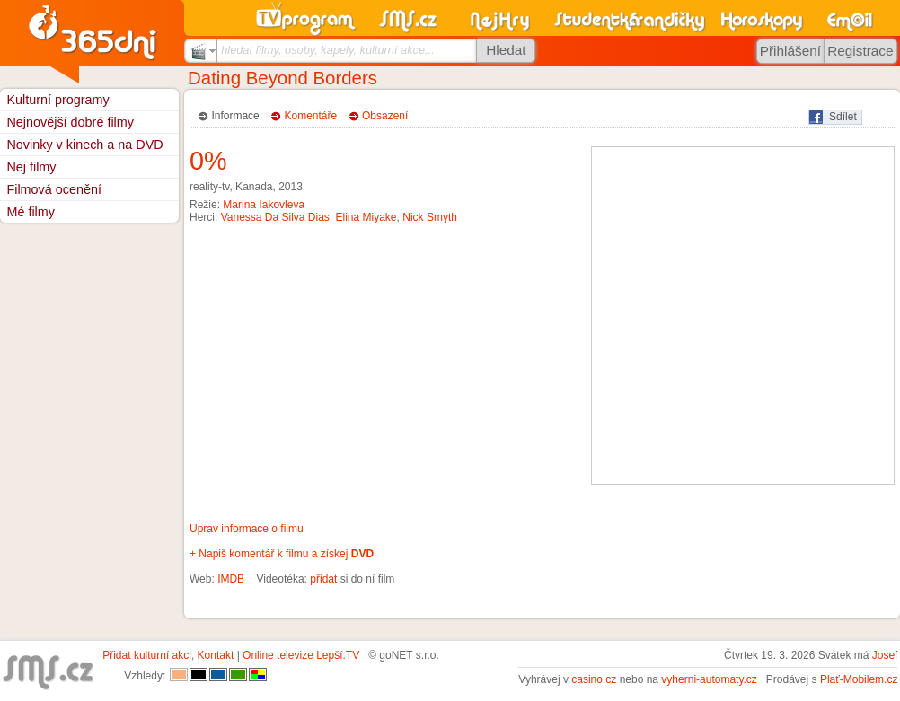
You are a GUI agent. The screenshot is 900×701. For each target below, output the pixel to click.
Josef (885, 655)
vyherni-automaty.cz (708, 679)
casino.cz (593, 679)
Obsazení (385, 116)
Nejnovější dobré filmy (70, 122)
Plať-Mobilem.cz (859, 679)
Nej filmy (31, 167)
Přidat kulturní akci (146, 655)
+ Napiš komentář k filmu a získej (282, 554)
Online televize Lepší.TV (301, 655)
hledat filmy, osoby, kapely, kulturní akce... (328, 50)
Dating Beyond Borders (282, 78)
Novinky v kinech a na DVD (84, 144)
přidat (323, 579)
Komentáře (311, 116)
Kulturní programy (57, 99)
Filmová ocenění (53, 189)
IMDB (230, 579)
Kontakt (216, 655)
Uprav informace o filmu (247, 528)
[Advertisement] (168, 315)
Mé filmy (30, 212)
